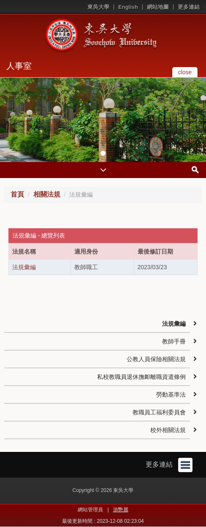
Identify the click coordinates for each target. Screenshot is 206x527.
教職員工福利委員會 (159, 412)
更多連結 (189, 7)
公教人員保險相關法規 (156, 359)
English (128, 7)
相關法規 (46, 194)
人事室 (19, 65)
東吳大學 (98, 7)
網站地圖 (158, 7)
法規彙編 (24, 267)
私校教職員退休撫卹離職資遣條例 (141, 376)
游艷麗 (120, 510)
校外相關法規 (168, 430)
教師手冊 (174, 341)
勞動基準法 (171, 394)
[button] (8, 119)
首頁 (17, 194)
